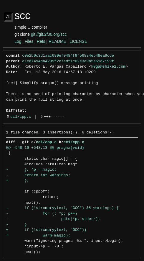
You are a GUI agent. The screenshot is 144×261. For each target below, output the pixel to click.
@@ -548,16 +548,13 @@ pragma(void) (45, 148)
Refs (41, 41)
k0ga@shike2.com (108, 66)
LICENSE (78, 41)
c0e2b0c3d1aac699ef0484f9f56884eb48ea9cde (68, 55)
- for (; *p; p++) (41, 213)
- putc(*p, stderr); (53, 219)
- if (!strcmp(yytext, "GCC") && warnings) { (62, 208)
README (57, 41)
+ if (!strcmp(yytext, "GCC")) (46, 230)
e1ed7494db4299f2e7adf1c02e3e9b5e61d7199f (68, 61)
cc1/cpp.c (20, 117)
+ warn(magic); (38, 235)
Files (29, 41)
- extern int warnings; (38, 175)
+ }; (17, 180)
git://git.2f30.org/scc (49, 34)
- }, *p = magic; (31, 169)
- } (16, 224)
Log (17, 41)
